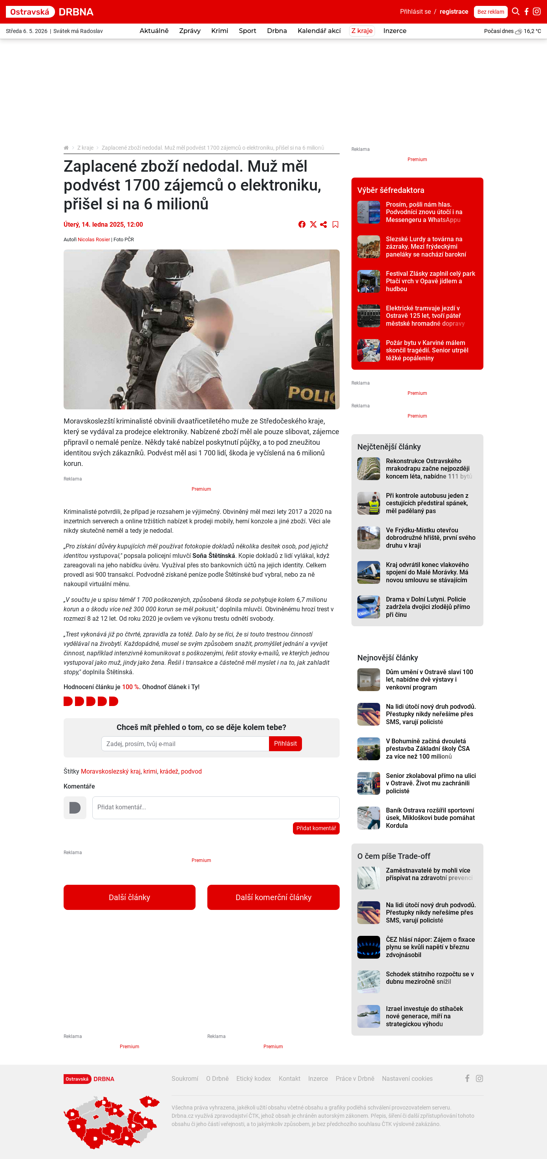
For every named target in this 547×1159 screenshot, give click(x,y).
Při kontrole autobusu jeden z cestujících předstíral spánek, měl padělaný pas (427, 503)
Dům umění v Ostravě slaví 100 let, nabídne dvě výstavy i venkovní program (429, 679)
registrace (454, 11)
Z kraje (85, 148)
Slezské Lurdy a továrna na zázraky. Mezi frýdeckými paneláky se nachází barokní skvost (426, 250)
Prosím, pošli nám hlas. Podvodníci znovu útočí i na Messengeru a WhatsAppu (424, 212)
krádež (169, 771)
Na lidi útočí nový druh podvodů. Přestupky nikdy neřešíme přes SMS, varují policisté (431, 714)
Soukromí (185, 1078)
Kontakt (289, 1078)
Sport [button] (247, 31)
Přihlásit (285, 743)
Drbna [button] (277, 31)
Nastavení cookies (407, 1078)
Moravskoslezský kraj (111, 771)
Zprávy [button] (189, 31)
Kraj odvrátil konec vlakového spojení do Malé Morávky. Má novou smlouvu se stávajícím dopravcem (427, 576)
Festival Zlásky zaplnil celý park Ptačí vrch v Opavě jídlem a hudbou (430, 281)
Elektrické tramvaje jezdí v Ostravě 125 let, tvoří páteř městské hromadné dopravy (425, 315)
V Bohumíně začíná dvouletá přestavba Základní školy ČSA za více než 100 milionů (428, 748)
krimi (150, 771)
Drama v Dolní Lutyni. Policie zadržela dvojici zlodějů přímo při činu (428, 607)
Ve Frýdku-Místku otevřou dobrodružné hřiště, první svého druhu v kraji (431, 537)
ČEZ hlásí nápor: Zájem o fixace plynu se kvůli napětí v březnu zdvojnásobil (430, 947)
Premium (201, 489)
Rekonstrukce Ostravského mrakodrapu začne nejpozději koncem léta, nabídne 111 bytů (429, 468)
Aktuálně (154, 31)
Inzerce (394, 31)
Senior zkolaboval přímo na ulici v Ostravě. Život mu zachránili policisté (431, 783)
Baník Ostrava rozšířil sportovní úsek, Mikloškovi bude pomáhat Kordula (430, 818)
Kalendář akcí (319, 31)
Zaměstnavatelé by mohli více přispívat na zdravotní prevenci (429, 874)
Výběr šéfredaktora (390, 190)
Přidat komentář (316, 828)
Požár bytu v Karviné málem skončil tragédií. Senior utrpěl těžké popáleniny (427, 350)
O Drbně (217, 1078)
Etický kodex (253, 1078)
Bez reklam (490, 12)
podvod (191, 771)
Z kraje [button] (362, 31)
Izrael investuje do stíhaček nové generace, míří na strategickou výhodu (424, 1016)
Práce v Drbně (355, 1078)
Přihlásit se (415, 11)
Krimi (220, 31)
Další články (129, 897)
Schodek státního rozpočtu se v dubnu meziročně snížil (430, 977)
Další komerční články (273, 897)
